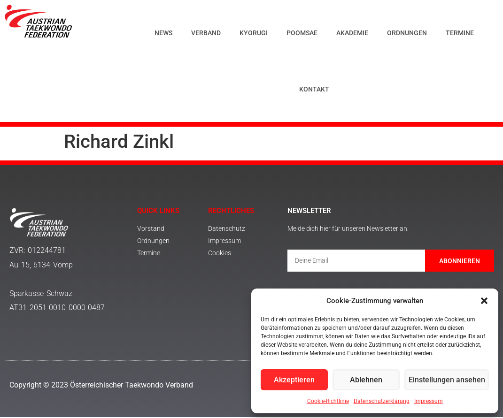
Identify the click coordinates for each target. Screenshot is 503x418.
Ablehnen (369, 380)
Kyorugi (254, 33)
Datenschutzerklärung (382, 401)
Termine (460, 33)
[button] (484, 300)
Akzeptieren (295, 380)
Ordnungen (407, 33)
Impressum (428, 401)
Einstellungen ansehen (448, 380)
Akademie (352, 33)
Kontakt (314, 89)
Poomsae (301, 33)
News (163, 33)
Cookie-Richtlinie (328, 401)
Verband (206, 33)
